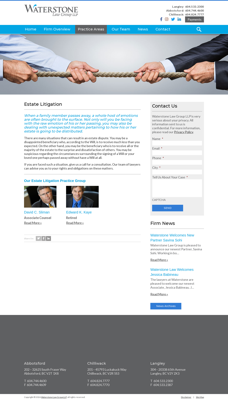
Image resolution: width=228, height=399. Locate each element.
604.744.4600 (194, 10)
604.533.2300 (194, 6)
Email (157, 148)
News (143, 29)
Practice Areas (91, 29)
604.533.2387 (163, 385)
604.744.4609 (36, 385)
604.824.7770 (99, 385)
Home (30, 29)
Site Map (200, 397)
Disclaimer (186, 397)
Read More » (33, 223)
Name (157, 139)
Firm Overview (57, 29)
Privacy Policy (183, 132)
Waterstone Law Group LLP (54, 397)
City (156, 167)
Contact (163, 29)
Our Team (121, 29)
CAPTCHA (159, 200)
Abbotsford (34, 363)
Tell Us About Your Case (170, 177)
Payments (194, 19)
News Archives (166, 306)
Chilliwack (96, 363)
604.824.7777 (194, 14)
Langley (157, 363)
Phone (158, 158)
